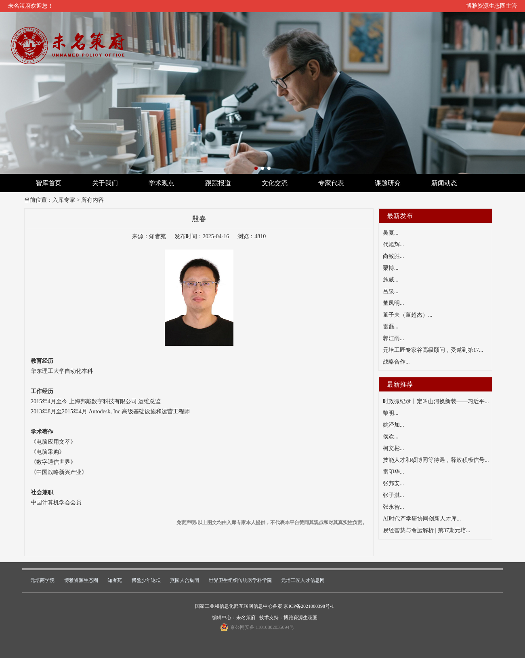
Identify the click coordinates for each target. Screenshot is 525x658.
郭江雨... (393, 338)
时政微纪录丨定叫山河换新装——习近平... (436, 401)
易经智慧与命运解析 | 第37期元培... (426, 530)
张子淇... (393, 495)
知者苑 (114, 580)
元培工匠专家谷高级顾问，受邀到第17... (433, 350)
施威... (391, 280)
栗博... (391, 268)
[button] (256, 168)
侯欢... (391, 437)
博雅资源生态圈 (81, 580)
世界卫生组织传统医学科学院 (240, 580)
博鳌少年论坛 (146, 580)
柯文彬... (393, 448)
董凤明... (393, 303)
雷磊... (391, 327)
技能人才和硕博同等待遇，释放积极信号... (436, 460)
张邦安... (393, 483)
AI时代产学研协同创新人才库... (422, 519)
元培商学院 (42, 580)
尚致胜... (393, 256)
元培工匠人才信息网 (303, 580)
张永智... (393, 507)
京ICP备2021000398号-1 (309, 606)
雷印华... (393, 472)
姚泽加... (393, 425)
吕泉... (391, 291)
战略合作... (396, 362)
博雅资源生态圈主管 (491, 6)
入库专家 (63, 200)
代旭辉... (393, 244)
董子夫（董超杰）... (408, 315)
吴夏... (391, 233)
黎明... (391, 413)
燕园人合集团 (184, 580)
